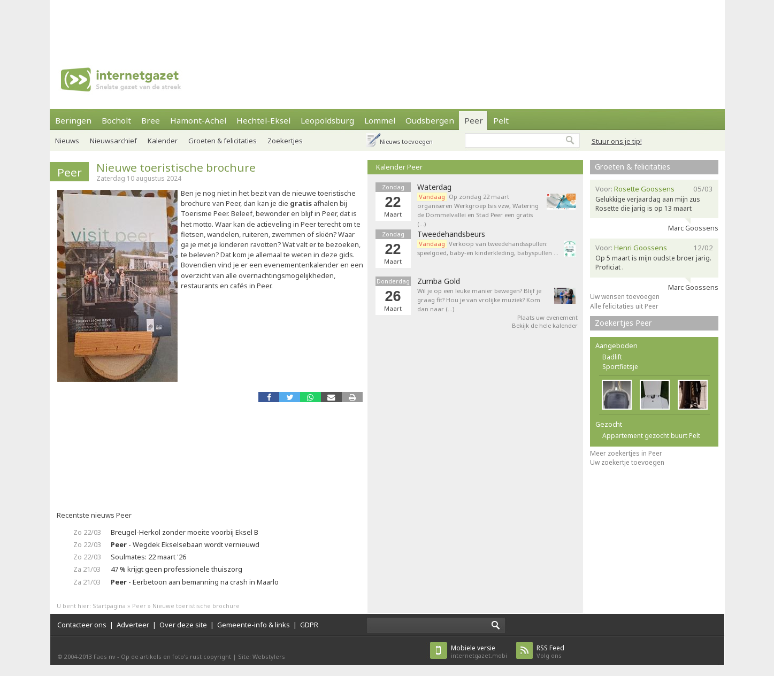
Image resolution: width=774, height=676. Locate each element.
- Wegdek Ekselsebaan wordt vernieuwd (185, 544)
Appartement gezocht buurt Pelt (651, 435)
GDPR (309, 624)
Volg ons (550, 651)
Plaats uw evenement (547, 317)
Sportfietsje (620, 366)
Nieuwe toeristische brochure (176, 167)
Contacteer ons (81, 624)
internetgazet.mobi (479, 651)
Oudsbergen (429, 120)
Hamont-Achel (198, 120)
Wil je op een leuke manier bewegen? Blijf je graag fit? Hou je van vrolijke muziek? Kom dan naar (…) (479, 300)
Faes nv (105, 656)
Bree (150, 120)
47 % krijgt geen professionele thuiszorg (176, 569)
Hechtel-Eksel (263, 120)
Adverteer (133, 624)
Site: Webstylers (261, 656)
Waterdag (434, 187)
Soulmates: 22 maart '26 (148, 557)
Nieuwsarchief (113, 140)
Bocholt (116, 120)
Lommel (379, 120)
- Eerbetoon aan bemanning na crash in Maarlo (195, 582)
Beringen (73, 120)
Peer (473, 120)
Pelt (501, 120)
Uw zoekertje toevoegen (627, 462)
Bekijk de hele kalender (545, 325)
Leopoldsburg (327, 120)
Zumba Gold (438, 281)
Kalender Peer (399, 167)
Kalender (163, 140)
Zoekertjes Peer (623, 323)
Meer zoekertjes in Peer (626, 453)
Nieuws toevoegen (406, 141)
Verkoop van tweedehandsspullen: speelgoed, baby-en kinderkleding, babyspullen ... (487, 248)
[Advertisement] (387, 24)
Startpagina (109, 606)
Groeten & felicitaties (222, 140)
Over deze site (183, 624)
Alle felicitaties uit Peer (624, 306)
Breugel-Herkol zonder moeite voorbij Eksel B (184, 532)
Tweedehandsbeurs (451, 234)
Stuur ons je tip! (617, 141)
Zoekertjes (285, 140)
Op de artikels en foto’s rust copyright (176, 656)
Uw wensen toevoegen (625, 296)
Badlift (612, 357)
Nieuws (67, 140)
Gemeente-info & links (253, 624)
